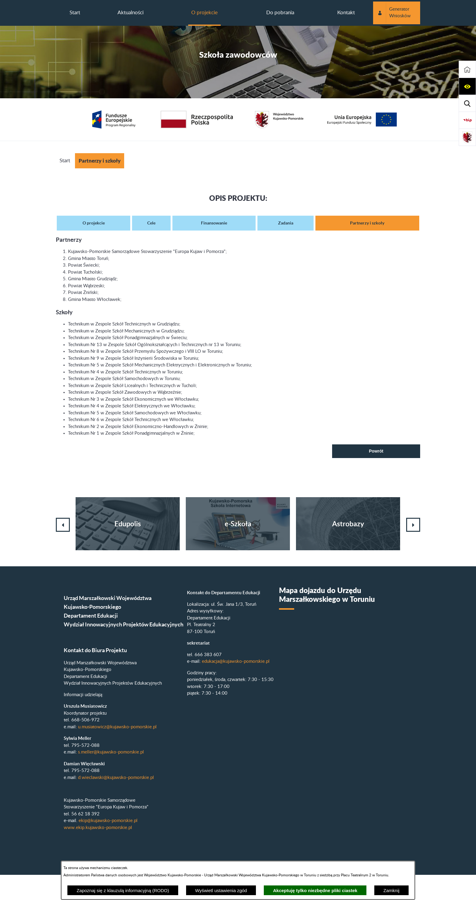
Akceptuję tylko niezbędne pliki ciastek (315, 890)
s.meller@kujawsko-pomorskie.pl (111, 752)
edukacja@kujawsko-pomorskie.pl (236, 661)
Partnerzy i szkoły (367, 223)
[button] (467, 86)
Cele (151, 223)
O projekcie (94, 223)
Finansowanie (214, 223)
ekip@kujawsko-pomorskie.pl (108, 820)
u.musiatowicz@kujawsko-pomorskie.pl (117, 727)
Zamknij (391, 890)
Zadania (285, 223)
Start (64, 160)
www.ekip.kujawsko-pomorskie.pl (98, 827)
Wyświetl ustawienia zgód (221, 890)
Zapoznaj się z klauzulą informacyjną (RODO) (122, 890)
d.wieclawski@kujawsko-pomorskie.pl (116, 777)
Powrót (376, 451)
